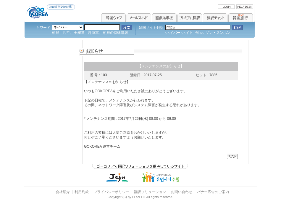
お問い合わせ (182, 192)
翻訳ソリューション (150, 192)
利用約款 (82, 192)
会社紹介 (63, 192)
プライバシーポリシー (111, 192)
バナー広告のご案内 (213, 192)
